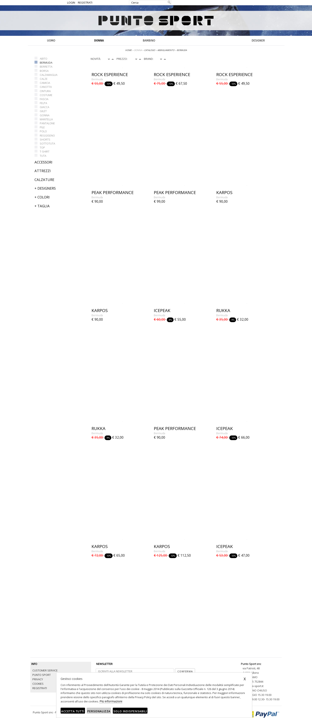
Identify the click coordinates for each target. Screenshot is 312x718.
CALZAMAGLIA (48, 75)
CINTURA (45, 91)
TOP (42, 147)
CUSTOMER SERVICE (45, 670)
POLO (43, 131)
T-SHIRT (44, 151)
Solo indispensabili (130, 711)
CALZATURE (44, 179)
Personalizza (98, 711)
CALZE (44, 79)
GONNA (44, 115)
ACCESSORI (43, 162)
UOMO (51, 40)
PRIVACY (37, 679)
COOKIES (38, 684)
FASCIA (44, 99)
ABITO (43, 58)
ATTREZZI (43, 170)
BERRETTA (46, 66)
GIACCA (44, 107)
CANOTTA (46, 87)
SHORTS (45, 139)
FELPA (43, 103)
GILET (43, 111)
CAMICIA (45, 83)
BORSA (44, 71)
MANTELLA (46, 119)
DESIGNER (258, 40)
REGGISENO (47, 135)
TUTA (43, 156)
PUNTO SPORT (41, 675)
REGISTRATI (85, 2)
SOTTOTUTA (47, 143)
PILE (42, 127)
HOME (128, 50)
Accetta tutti (72, 711)
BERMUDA (46, 62)
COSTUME (46, 95)
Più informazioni (111, 701)
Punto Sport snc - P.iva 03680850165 (55, 712)
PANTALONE (47, 123)
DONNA (99, 40)
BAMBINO (149, 40)
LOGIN (71, 2)
